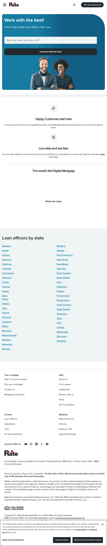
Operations (9, 424)
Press (61, 399)
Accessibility (10, 461)
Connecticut (8, 273)
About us (63, 379)
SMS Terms (67, 461)
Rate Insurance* (66, 418)
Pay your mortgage (13, 384)
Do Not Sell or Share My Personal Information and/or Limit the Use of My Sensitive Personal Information (54, 475)
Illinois (5, 299)
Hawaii (5, 291)
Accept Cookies (61, 540)
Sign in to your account (15, 379)
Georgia (6, 286)
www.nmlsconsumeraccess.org (70, 518)
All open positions (13, 434)
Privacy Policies (54, 461)
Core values (65, 384)
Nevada (60, 250)
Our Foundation (66, 404)
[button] (4, 4)
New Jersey (62, 259)
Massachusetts (9, 335)
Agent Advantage (67, 434)
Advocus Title (65, 429)
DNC (90, 461)
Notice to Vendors (36, 461)
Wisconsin (62, 336)
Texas (59, 318)
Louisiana (6, 321)
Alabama (6, 246)
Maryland (6, 330)
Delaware (7, 277)
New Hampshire (64, 255)
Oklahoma (62, 286)
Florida (5, 282)
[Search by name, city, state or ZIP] (50, 40)
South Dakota (63, 309)
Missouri (6, 349)
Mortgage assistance (14, 394)
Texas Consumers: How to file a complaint (24, 473)
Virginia (60, 327)
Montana (61, 246)
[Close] (102, 524)
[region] (53, 533)
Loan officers (10, 418)
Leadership (64, 389)
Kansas (5, 312)
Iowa (4, 308)
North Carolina (64, 273)
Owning (63, 424)
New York (61, 268)
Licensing (22, 461)
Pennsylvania (63, 295)
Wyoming (61, 341)
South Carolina (64, 304)
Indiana (5, 303)
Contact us (9, 389)
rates (102, 154)
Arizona (6, 255)
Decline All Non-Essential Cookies (87, 540)
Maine (5, 326)
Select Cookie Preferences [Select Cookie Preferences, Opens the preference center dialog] (13, 540)
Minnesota (7, 344)
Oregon (60, 291)
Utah (59, 323)
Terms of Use (80, 461)
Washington (62, 332)
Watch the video (53, 201)
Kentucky (6, 317)
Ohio (59, 282)
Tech (6, 429)
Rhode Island (63, 300)
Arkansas (6, 259)
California (7, 264)
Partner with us (66, 394)
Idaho (4, 295)
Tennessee (62, 313)
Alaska (5, 250)
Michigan (6, 339)
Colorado (6, 268)
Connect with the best (51, 51)
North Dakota (63, 277)
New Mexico (63, 264)
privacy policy (80, 529)
